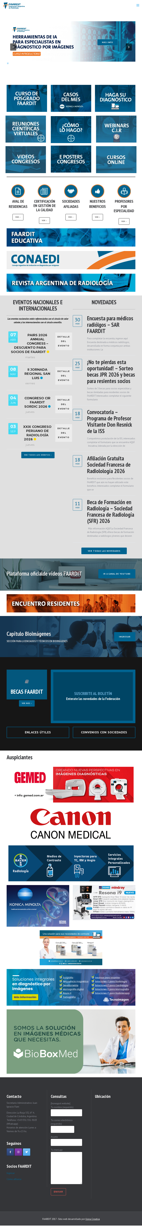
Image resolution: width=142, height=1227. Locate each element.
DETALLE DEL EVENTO (63, 341)
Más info (107, 44)
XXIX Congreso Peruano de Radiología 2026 (37, 433)
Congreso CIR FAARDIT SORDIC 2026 (37, 402)
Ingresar (11, 1173)
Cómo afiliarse (14, 1179)
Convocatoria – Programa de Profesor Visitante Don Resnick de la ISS (109, 421)
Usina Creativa (92, 1219)
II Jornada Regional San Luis (37, 374)
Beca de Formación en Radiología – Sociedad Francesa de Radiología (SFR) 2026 (110, 511)
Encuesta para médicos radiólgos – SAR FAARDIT (110, 324)
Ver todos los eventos (38, 455)
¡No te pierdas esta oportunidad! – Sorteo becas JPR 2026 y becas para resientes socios (111, 371)
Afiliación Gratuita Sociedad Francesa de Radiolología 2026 (109, 464)
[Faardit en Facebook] (10, 1152)
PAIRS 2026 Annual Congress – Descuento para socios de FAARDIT (29, 343)
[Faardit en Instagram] (18, 1152)
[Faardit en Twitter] (26, 1152)
